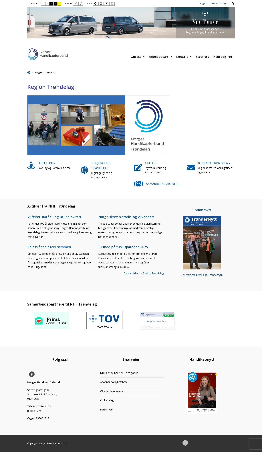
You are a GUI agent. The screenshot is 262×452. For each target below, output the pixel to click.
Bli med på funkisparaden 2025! (123, 247)
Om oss (138, 57)
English (203, 3)
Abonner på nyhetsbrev (113, 382)
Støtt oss (202, 57)
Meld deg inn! (222, 57)
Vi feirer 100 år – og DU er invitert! (55, 217)
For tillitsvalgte (219, 3)
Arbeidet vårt (160, 57)
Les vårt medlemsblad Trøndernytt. (202, 275)
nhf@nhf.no (34, 410)
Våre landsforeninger (112, 391)
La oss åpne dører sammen (49, 247)
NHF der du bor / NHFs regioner (119, 373)
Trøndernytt (202, 210)
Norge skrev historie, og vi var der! (126, 217)
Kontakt (184, 57)
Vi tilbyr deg (107, 400)
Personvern (107, 409)
